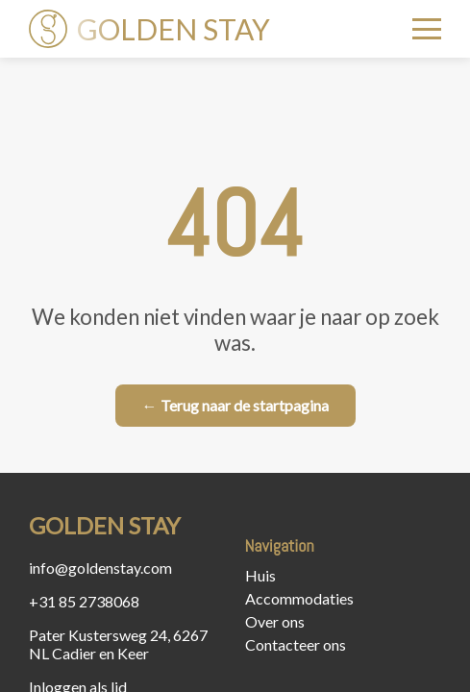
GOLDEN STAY (149, 29)
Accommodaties (299, 598)
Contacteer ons (295, 644)
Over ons (275, 621)
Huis (260, 575)
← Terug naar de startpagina (235, 405)
